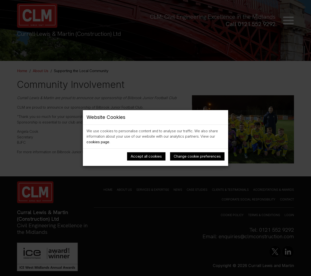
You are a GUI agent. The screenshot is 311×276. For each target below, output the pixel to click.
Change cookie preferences (197, 156)
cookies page (97, 142)
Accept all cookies (146, 156)
